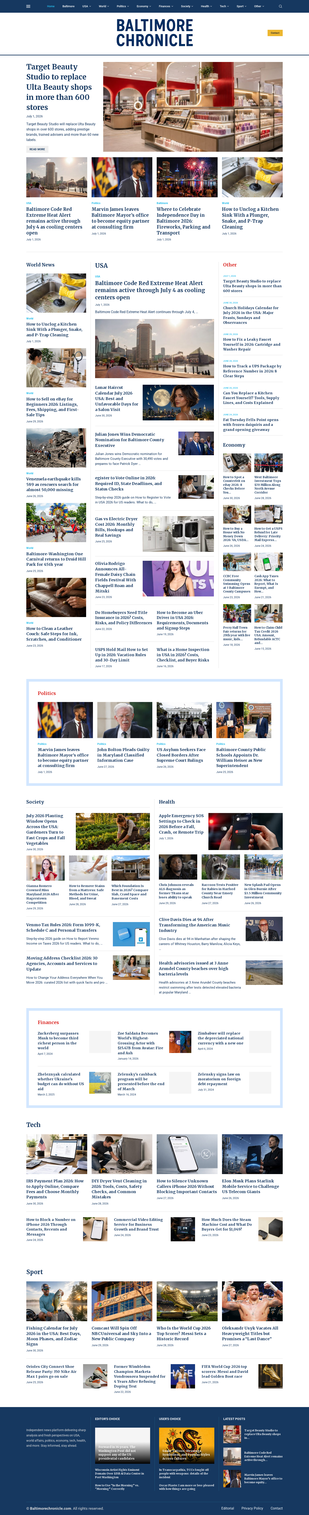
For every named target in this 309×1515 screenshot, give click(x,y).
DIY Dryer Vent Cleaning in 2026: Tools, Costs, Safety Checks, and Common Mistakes (119, 1188)
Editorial (227, 1508)
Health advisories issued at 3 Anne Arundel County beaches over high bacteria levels (193, 969)
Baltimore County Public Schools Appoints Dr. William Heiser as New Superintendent (241, 757)
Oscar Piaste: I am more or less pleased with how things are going (186, 1487)
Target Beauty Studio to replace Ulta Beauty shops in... (262, 1434)
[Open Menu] (28, 6)
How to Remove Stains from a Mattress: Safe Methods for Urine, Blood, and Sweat (87, 892)
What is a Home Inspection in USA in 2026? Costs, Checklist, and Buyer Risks (183, 655)
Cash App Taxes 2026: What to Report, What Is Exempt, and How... (266, 583)
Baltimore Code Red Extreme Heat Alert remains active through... (263, 1456)
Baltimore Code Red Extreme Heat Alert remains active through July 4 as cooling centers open (54, 221)
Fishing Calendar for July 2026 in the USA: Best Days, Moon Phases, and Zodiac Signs (53, 1336)
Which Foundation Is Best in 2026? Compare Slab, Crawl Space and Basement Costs (130, 892)
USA (85, 6)
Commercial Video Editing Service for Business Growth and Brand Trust (138, 1224)
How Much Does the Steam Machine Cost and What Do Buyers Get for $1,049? (227, 1224)
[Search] (280, 6)
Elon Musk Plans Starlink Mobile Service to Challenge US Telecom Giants (250, 1186)
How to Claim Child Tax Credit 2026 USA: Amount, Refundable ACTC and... (268, 635)
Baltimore (68, 6)
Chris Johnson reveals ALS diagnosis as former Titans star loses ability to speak (176, 891)
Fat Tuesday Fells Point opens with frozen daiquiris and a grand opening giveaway (251, 425)
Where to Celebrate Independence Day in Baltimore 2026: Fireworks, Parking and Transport (183, 221)
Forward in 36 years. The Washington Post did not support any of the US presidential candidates (117, 1452)
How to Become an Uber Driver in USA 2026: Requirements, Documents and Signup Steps (182, 620)
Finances (164, 6)
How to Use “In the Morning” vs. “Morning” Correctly (117, 1487)
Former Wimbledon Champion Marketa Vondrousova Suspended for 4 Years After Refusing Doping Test (139, 1376)
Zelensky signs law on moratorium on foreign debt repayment (219, 1079)
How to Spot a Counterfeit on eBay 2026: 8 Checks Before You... (234, 484)
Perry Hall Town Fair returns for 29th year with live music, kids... (236, 633)
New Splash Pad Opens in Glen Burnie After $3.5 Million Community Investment (263, 891)
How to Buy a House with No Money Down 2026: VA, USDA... (236, 534)
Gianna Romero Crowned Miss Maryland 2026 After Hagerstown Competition (42, 894)
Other (257, 6)
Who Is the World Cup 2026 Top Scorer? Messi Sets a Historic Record (184, 1333)
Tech (223, 6)
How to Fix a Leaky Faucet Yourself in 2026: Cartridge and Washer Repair (251, 344)
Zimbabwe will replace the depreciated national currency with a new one (221, 1038)
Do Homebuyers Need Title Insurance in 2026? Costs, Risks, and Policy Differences (123, 618)
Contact (275, 33)
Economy (142, 6)
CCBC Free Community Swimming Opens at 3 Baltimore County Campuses (236, 583)
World (102, 6)
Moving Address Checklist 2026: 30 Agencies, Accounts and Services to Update (62, 964)
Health (205, 6)
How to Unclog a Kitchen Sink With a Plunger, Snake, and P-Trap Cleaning (54, 329)
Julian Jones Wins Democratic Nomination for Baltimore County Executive (129, 440)
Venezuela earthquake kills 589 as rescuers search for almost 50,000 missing (53, 484)
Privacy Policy (252, 1508)
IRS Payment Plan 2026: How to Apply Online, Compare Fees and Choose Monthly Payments (55, 1188)
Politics (121, 6)
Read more (37, 149)
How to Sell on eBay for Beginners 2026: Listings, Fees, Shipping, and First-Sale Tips (52, 407)
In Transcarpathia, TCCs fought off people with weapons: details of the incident (184, 1473)
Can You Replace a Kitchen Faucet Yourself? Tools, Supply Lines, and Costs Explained (251, 398)
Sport (240, 6)
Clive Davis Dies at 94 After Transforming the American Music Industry (194, 925)
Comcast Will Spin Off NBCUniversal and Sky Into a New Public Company (121, 1333)
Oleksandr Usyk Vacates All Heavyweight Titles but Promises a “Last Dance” (250, 1333)
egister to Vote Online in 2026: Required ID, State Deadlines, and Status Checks (128, 483)
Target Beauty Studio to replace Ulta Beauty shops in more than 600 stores (59, 87)
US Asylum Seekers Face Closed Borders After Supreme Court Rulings (181, 755)
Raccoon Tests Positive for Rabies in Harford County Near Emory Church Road (220, 891)
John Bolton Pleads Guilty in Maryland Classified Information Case (123, 755)
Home (51, 6)
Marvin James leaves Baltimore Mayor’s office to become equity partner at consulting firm (63, 757)
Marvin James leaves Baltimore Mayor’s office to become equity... (263, 1478)
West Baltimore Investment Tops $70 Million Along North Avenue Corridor (267, 484)
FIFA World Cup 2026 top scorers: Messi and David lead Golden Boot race (225, 1371)
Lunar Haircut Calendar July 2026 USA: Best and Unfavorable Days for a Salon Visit (116, 398)
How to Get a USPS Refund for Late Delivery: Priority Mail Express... (268, 534)
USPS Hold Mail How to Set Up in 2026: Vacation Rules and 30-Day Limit (121, 655)
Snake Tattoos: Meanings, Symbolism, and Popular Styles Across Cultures (186, 1454)
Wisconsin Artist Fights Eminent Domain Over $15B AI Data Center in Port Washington (119, 1473)
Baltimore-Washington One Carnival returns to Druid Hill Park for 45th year (56, 559)
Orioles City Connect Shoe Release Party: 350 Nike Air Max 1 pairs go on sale (51, 1371)
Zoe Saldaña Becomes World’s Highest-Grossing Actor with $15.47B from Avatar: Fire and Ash (140, 1043)
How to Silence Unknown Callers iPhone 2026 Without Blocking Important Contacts (187, 1186)
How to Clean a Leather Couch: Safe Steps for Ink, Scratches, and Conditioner (54, 634)
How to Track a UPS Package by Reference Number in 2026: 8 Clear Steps (252, 371)
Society (185, 6)
